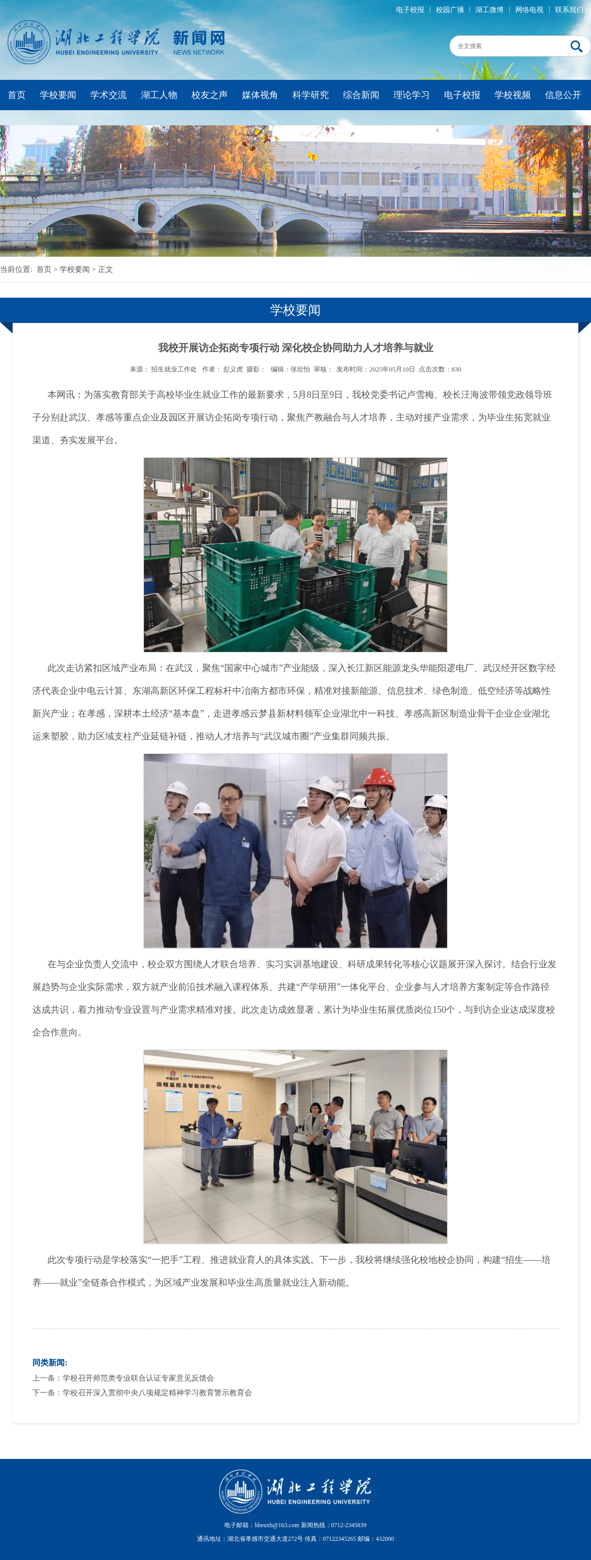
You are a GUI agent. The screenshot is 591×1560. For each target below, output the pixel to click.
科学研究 (310, 95)
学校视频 (513, 95)
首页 (17, 95)
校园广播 (450, 10)
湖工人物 (159, 95)
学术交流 (108, 95)
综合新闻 (361, 95)
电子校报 (410, 10)
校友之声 (209, 95)
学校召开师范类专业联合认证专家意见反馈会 (138, 1378)
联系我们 (569, 10)
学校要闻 (58, 95)
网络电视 (529, 10)
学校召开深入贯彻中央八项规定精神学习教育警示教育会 (157, 1393)
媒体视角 (260, 95)
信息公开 (563, 95)
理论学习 (411, 95)
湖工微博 (489, 10)
